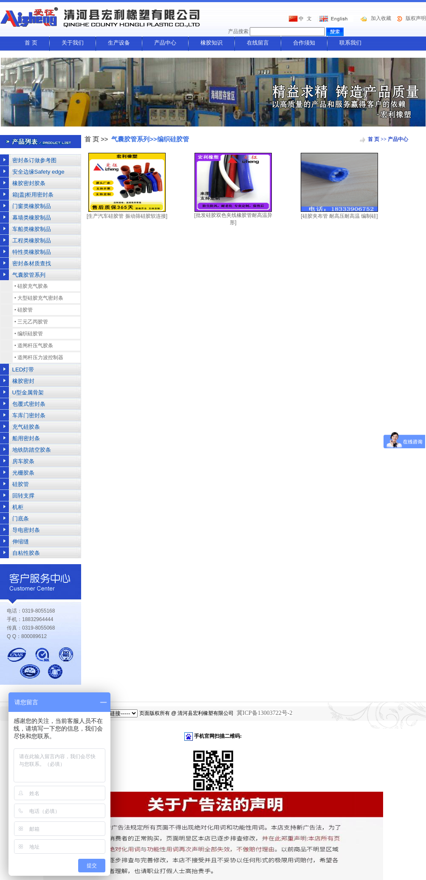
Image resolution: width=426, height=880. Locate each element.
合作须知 (304, 42)
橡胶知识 (211, 42)
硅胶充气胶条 (32, 286)
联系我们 (350, 42)
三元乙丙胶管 (32, 322)
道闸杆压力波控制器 (40, 357)
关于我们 (73, 42)
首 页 (31, 42)
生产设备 (119, 42)
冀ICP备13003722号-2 (264, 713)
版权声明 (416, 18)
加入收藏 (381, 18)
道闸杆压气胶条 (35, 346)
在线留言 (258, 42)
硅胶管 (25, 310)
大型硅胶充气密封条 (40, 298)
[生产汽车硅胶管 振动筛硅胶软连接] (127, 216)
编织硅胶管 (30, 334)
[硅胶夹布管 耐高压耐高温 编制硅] (339, 216)
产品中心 (165, 42)
